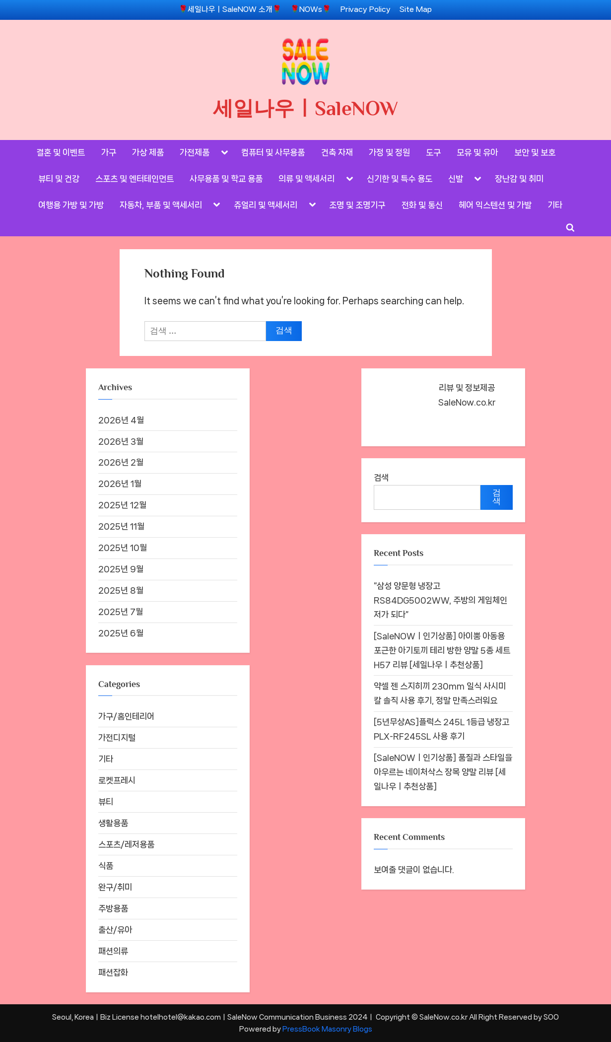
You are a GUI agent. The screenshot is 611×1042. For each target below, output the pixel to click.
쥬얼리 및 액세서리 (265, 205)
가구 (108, 152)
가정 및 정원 (389, 152)
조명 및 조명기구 (357, 205)
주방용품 (113, 908)
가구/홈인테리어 (126, 716)
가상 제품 (148, 152)
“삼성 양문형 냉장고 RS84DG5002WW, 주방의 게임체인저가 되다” (440, 600)
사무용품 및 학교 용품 (226, 178)
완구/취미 (115, 887)
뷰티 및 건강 (58, 178)
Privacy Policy (365, 9)
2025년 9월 (120, 568)
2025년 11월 (121, 526)
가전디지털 (117, 737)
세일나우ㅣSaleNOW (305, 108)
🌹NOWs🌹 (310, 9)
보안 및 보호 (534, 152)
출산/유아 (115, 929)
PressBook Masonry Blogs (327, 1029)
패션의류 (113, 951)
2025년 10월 (122, 547)
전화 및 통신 (422, 205)
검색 (381, 477)
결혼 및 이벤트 (60, 152)
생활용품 (113, 823)
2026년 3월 (120, 441)
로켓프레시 (117, 780)
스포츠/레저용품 (126, 844)
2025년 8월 (120, 590)
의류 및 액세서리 (306, 178)
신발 (455, 178)
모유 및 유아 (477, 152)
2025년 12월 (122, 504)
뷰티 (105, 801)
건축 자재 (337, 152)
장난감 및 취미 (519, 178)
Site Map (416, 9)
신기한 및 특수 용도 (399, 178)
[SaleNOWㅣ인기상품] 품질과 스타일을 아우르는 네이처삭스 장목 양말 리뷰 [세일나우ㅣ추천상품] (443, 772)
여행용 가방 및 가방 (71, 205)
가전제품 (194, 152)
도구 (433, 152)
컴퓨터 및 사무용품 (273, 152)
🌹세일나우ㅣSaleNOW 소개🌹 (230, 9)
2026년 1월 (119, 483)
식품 (105, 865)
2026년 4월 (121, 420)
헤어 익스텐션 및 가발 (495, 205)
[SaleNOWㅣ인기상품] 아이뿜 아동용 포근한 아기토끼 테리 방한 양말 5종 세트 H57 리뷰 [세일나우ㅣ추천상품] (442, 650)
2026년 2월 (120, 462)
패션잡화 (113, 972)
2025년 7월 (120, 611)
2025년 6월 (120, 632)
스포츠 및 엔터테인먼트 (134, 178)
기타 (554, 205)
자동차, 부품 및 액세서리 (161, 205)
